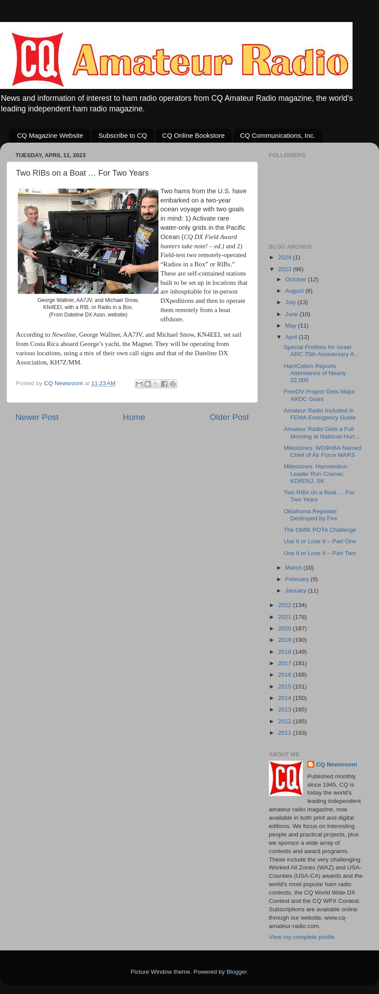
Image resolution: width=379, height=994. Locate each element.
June (292, 314)
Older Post (229, 417)
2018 (285, 651)
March (294, 567)
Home (134, 417)
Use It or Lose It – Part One (320, 541)
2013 (285, 709)
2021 (285, 617)
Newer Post (37, 417)
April (292, 337)
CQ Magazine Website (50, 135)
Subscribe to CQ (122, 135)
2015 (285, 686)
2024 (285, 257)
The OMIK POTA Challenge (320, 529)
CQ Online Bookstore (193, 135)
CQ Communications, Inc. (278, 135)
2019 (285, 640)
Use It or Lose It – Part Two (320, 553)
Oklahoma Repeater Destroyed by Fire (311, 515)
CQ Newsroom (336, 764)
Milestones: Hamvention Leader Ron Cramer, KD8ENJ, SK (315, 473)
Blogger (237, 971)
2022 (285, 605)
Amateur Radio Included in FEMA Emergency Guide (320, 414)
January (296, 590)
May (291, 325)
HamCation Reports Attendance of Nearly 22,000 (315, 373)
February (298, 579)
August (295, 290)
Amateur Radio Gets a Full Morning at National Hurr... (322, 432)
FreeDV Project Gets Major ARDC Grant (319, 395)
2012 (285, 721)
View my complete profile (302, 937)
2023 (285, 269)
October (296, 279)
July (291, 302)
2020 (285, 628)
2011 (285, 732)
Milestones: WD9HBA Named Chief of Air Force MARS (322, 451)
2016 (285, 674)
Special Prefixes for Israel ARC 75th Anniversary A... (321, 350)
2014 (285, 698)
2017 (285, 663)
